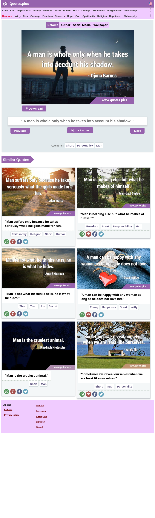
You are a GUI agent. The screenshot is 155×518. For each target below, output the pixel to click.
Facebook (41, 411)
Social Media (81, 25)
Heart (76, 10)
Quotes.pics (19, 4)
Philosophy (130, 16)
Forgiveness (114, 10)
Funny (37, 10)
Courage (35, 16)
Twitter (40, 405)
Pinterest (40, 421)
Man (99, 145)
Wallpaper (100, 25)
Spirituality (88, 16)
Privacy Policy (11, 414)
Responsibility (122, 226)
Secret (53, 306)
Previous (20, 131)
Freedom (47, 16)
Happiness (115, 16)
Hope (70, 16)
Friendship (99, 10)
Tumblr (40, 427)
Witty (18, 16)
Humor (67, 10)
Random (7, 16)
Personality (85, 145)
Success (60, 16)
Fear (25, 16)
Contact (8, 409)
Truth (58, 10)
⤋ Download (34, 108)
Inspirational (24, 10)
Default (52, 25)
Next (137, 131)
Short (70, 145)
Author (65, 25)
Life (12, 10)
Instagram (41, 416)
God (77, 16)
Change (86, 10)
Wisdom (47, 10)
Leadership (130, 10)
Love (5, 10)
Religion (102, 16)
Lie (43, 306)
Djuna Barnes (80, 130)
